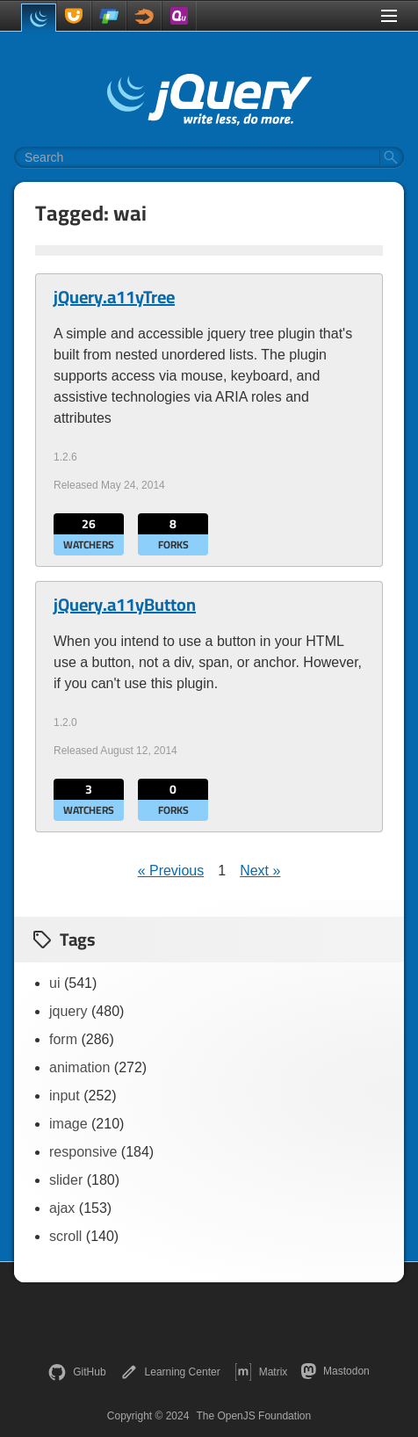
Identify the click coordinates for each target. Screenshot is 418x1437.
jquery (68, 1011)
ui (54, 983)
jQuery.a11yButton (125, 604)
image (68, 1123)
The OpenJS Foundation (253, 1416)
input (64, 1095)
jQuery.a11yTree (114, 297)
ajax (62, 1208)
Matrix (261, 1372)
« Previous (171, 870)
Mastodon (335, 1371)
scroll (65, 1236)
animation (79, 1067)
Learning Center (170, 1372)
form (63, 1039)
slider (66, 1179)
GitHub (76, 1372)
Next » (260, 870)
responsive (83, 1151)
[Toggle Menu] (389, 16)
